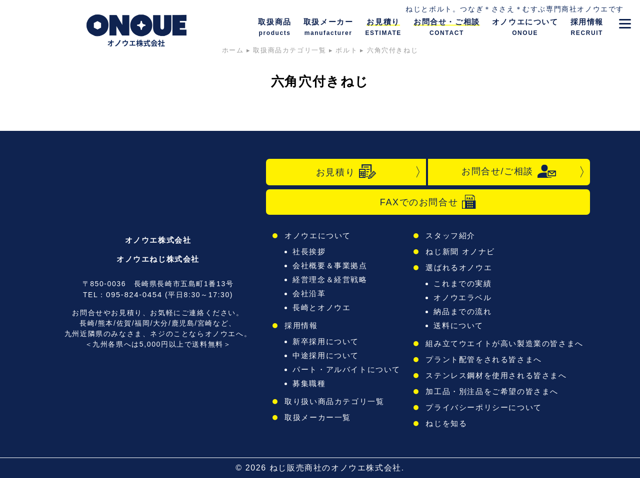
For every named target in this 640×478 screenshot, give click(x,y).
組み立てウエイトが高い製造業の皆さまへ (504, 343)
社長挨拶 (309, 251)
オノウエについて (317, 235)
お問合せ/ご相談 (509, 171)
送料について (459, 325)
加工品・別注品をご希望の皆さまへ (492, 391)
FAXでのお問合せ (428, 202)
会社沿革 (309, 293)
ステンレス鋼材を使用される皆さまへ (496, 375)
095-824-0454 (134, 294)
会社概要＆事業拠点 (329, 265)
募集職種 (309, 383)
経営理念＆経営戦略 (329, 279)
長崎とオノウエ (321, 307)
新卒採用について (325, 341)
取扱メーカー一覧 (317, 417)
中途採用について (325, 355)
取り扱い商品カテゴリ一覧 (334, 401)
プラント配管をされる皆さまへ (484, 359)
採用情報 (301, 325)
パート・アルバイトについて (346, 369)
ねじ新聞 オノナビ (460, 251)
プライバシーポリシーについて (484, 407)
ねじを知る (446, 423)
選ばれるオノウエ (459, 267)
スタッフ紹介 (451, 235)
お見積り (346, 171)
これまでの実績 (463, 283)
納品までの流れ (463, 311)
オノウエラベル (463, 297)
